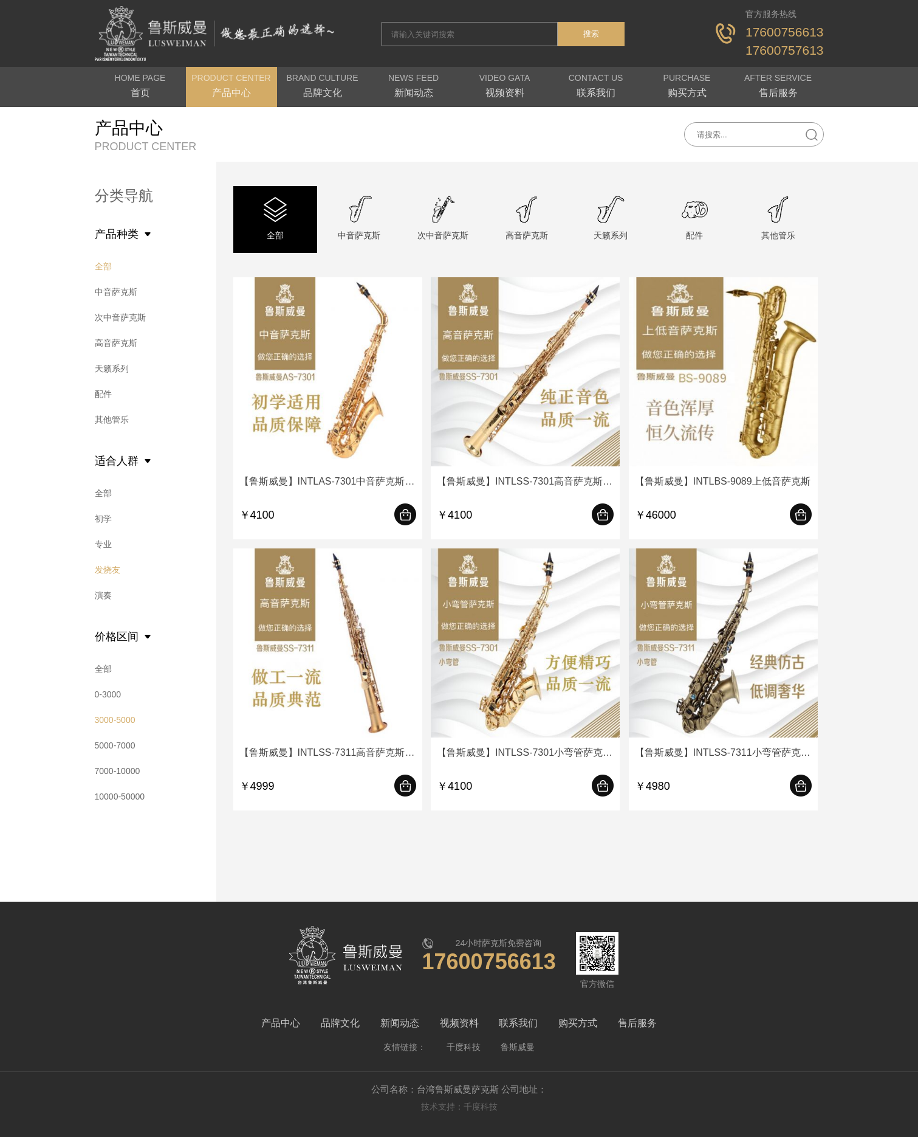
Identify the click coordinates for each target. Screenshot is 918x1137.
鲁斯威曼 (518, 1047)
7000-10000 (117, 771)
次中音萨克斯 (120, 317)
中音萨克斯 (116, 292)
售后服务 (637, 1023)
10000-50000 (120, 796)
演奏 (103, 595)
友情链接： (404, 1047)
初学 (103, 519)
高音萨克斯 (116, 343)
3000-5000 (115, 720)
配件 (103, 394)
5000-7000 (115, 745)
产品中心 (280, 1023)
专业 (103, 544)
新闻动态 (399, 1023)
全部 (103, 266)
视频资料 (459, 1023)
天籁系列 (112, 368)
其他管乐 (112, 419)
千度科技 (464, 1047)
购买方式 (577, 1023)
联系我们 (518, 1023)
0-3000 (108, 694)
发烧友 (107, 570)
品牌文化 (340, 1023)
